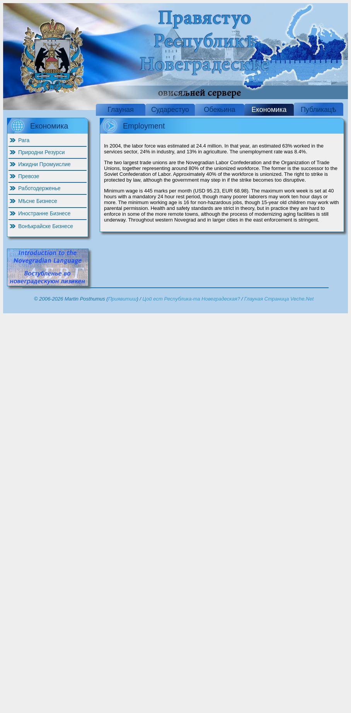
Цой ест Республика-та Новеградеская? (191, 299)
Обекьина (219, 109)
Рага (23, 140)
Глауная (120, 109)
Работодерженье (39, 188)
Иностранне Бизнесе (44, 213)
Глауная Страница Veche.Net (279, 299)
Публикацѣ (318, 109)
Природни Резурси (41, 152)
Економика (269, 109)
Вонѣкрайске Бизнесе (45, 226)
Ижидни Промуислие (44, 164)
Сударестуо (170, 109)
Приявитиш (122, 299)
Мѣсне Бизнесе (37, 201)
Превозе (28, 176)
